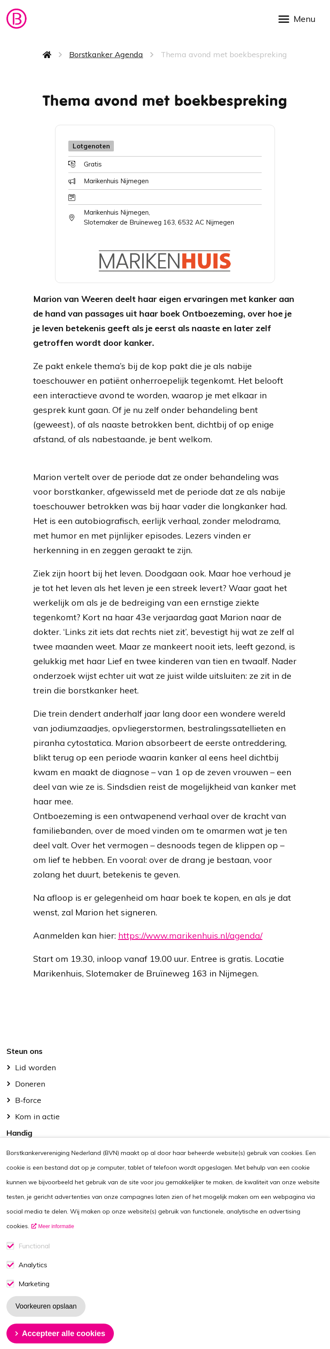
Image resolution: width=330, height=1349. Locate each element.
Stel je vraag (38, 1149)
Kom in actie (37, 1116)
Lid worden (35, 1067)
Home (47, 54)
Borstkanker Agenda (106, 54)
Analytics (32, 1281)
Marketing (33, 1300)
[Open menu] (300, 18)
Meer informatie (56, 1243)
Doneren (30, 1084)
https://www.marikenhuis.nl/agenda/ (190, 935)
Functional (34, 1262)
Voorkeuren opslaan (45, 1322)
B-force (28, 1100)
